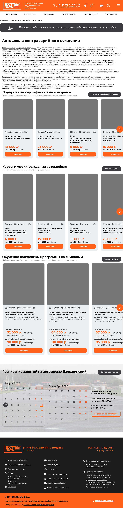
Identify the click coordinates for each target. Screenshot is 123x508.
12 (18, 405)
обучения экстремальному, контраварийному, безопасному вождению (49, 260)
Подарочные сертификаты (19, 465)
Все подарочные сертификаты (104, 94)
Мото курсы (29, 14)
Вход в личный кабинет (18, 460)
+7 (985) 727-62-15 (69, 4)
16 (42, 405)
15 (36, 405)
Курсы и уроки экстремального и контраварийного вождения (28, 170)
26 (17, 416)
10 (5, 405)
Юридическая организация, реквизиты (100, 485)
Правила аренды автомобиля (96, 480)
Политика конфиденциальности (97, 487)
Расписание (111, 14)
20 (23, 410)
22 (35, 410)
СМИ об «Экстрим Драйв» (17, 483)
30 (41, 416)
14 (30, 405)
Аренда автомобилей (56, 483)
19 (18, 410)
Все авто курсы (111, 169)
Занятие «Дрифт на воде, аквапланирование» (80, 230)
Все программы (111, 259)
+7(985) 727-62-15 (105, 450)
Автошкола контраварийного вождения (19, 48)
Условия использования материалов (38, 505)
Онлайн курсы (90, 14)
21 (30, 410)
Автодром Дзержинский (57, 479)
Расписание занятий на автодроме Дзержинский (44, 371)
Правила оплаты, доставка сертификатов (100, 482)
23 (41, 411)
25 (11, 416)
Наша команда (13, 479)
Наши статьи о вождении (95, 467)
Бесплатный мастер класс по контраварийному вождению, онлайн (67, 27)
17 (6, 411)
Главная (3, 20)
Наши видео (12, 481)
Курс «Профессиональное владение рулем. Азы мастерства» (81, 139)
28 (29, 416)
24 (5, 416)
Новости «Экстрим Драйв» (17, 476)
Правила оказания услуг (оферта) (98, 477)
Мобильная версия (104, 501)
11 (12, 405)
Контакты (12, 487)
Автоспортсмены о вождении (96, 464)
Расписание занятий (17, 469)
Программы (48, 14)
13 (24, 405)
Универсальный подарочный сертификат (17, 137)
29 (35, 416)
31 (6, 422)
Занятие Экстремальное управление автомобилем (50, 230)
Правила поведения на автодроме (98, 475)
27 (23, 416)
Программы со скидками (57, 474)
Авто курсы (11, 14)
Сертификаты (68, 14)
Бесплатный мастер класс (58, 487)
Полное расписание (109, 372)
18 (12, 410)
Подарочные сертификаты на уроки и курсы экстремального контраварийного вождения (40, 95)
